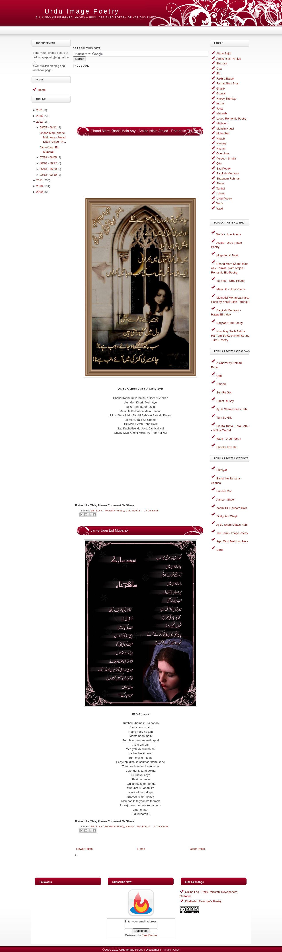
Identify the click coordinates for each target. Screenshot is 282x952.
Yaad (219, 208)
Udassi (220, 193)
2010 (39, 186)
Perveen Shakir (226, 158)
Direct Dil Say (225, 401)
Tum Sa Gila (224, 417)
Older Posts (197, 848)
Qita (219, 163)
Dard (219, 549)
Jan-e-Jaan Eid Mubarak (109, 530)
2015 (39, 116)
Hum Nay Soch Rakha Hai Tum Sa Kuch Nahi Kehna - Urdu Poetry (230, 336)
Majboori (221, 123)
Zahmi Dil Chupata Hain (231, 508)
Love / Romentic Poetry (110, 510)
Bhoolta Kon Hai (226, 447)
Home (42, 90)
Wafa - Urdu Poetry (228, 234)
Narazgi (221, 143)
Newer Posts (84, 848)
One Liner (222, 153)
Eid (92, 510)
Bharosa (221, 63)
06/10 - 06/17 (48, 163)
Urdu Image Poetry (82, 11)
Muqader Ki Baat (227, 255)
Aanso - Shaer (225, 499)
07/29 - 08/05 (48, 157)
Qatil (219, 375)
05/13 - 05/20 (48, 169)
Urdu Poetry (133, 510)
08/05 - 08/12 (48, 127)
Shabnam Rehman (228, 178)
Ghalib (220, 88)
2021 (39, 110)
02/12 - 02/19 (48, 174)
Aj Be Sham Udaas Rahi (231, 409)
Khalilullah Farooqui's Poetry (203, 901)
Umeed (221, 384)
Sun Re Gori (224, 392)
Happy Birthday (226, 98)
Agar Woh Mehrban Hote (232, 541)
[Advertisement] (52, 266)
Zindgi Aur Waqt (226, 516)
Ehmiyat (221, 470)
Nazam (130, 826)
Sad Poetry (223, 168)
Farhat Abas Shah (227, 83)
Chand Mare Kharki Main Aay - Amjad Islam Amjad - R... (53, 137)
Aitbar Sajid (223, 53)
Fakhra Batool (225, 78)
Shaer (220, 183)
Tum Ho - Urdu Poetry (230, 280)
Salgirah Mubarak (227, 173)
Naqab (220, 138)
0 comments (151, 510)
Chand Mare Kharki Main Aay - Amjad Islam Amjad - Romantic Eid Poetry (147, 131)
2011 (39, 180)
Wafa (219, 203)
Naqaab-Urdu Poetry (229, 323)
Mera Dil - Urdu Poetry (230, 289)
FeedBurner (149, 935)
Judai (219, 108)
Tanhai (220, 188)
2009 (39, 192)
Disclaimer (152, 949)
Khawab (221, 113)
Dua (219, 68)
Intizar (220, 103)
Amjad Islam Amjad (228, 58)
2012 (39, 121)
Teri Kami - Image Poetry (232, 533)
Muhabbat (222, 133)
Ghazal (220, 93)
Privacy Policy (171, 949)
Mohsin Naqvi (225, 128)
